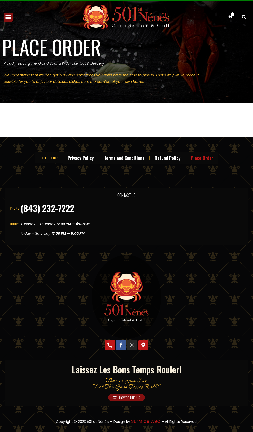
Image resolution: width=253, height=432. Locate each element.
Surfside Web (146, 421)
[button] (8, 17)
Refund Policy (168, 158)
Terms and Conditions (124, 158)
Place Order (202, 158)
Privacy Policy (81, 158)
